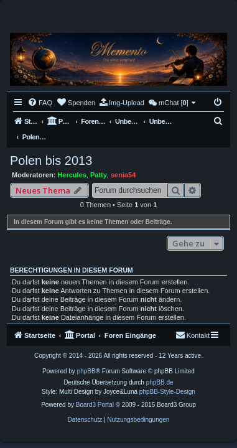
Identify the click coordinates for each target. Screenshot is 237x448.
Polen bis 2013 (51, 160)
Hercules (71, 175)
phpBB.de (160, 382)
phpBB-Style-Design (167, 391)
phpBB (86, 371)
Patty (98, 175)
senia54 (123, 175)
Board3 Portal (95, 404)
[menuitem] (39, 102)
